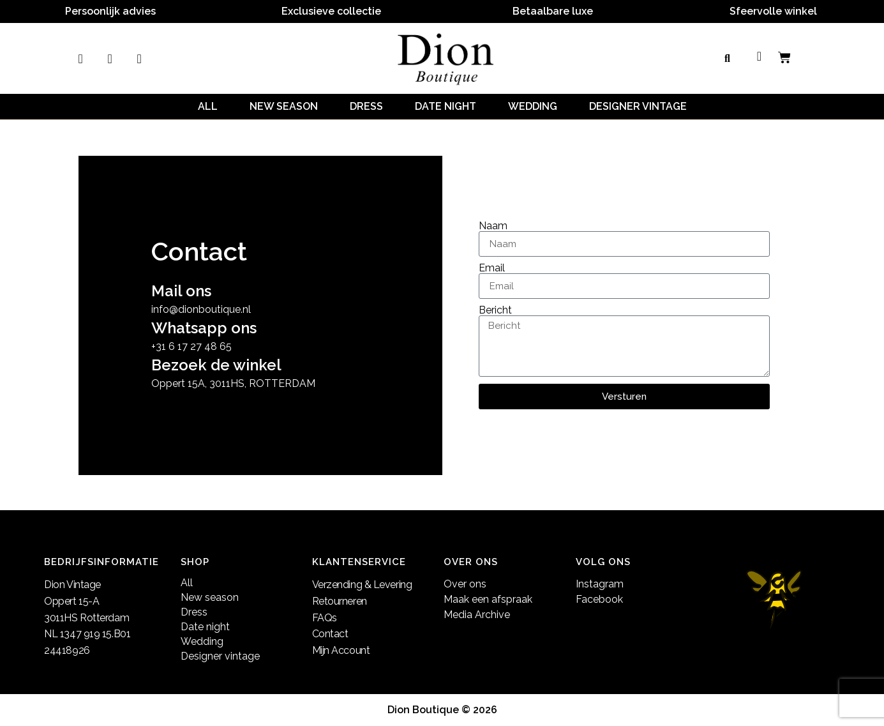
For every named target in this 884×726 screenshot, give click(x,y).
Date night (445, 106)
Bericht (495, 310)
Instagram (600, 584)
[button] (727, 59)
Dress (366, 106)
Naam (493, 226)
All (208, 106)
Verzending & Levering (362, 585)
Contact (330, 634)
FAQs (324, 618)
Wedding (532, 106)
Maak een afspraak (488, 599)
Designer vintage (638, 106)
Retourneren (339, 601)
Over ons (465, 584)
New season (284, 106)
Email (492, 268)
